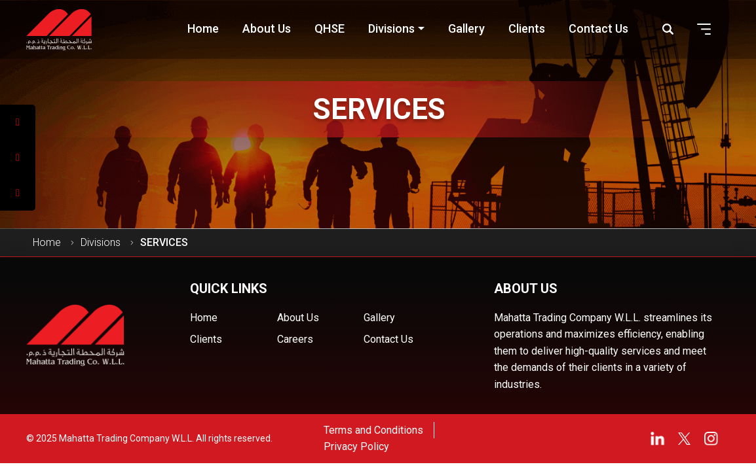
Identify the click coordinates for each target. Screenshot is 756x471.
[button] (704, 29)
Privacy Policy (356, 446)
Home (47, 242)
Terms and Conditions (373, 430)
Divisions (101, 242)
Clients (206, 339)
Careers (295, 339)
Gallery (379, 317)
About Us (298, 317)
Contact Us (388, 339)
